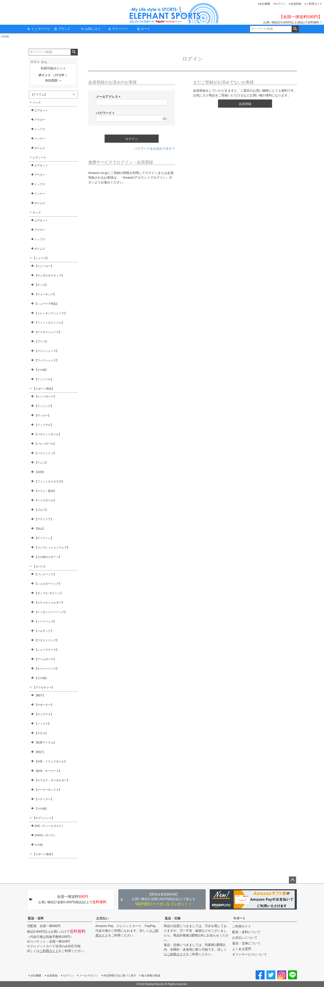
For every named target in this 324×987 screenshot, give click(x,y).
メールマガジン (88, 975)
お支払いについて (244, 937)
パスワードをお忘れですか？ (154, 148)
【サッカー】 (42, 415)
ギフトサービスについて (249, 954)
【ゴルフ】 (41, 509)
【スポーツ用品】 (43, 388)
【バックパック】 (45, 574)
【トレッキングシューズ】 (50, 313)
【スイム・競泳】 (45, 490)
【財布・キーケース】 (47, 770)
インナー (39, 138)
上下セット (41, 110)
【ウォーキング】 (45, 294)
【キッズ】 (41, 284)
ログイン (280, 3)
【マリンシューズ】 (46, 351)
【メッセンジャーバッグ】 (50, 612)
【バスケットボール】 (47, 434)
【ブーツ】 (41, 341)
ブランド (62, 29)
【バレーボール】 (45, 443)
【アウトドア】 (43, 519)
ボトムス (39, 148)
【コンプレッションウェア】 (52, 547)
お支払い (102, 918)
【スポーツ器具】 (43, 854)
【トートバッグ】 (45, 621)
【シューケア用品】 (46, 303)
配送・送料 (36, 918)
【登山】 (39, 528)
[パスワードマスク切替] (164, 119)
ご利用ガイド (314, 3)
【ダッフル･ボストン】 (48, 593)
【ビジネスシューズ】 (47, 332)
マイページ (118, 29)
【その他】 (41, 369)
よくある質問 (241, 949)
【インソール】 (43, 379)
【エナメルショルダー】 (49, 602)
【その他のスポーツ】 (47, 557)
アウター (39, 119)
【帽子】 (39, 695)
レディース (39, 157)
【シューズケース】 (46, 649)
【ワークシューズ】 (46, 360)
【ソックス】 (42, 723)
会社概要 (264, 3)
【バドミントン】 (45, 453)
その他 (38, 844)
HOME (5, 36)
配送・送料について (246, 932)
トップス (39, 129)
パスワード (106, 113)
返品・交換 (172, 918)
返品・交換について (246, 943)
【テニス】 (41, 462)
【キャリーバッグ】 (46, 668)
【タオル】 (41, 733)
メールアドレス (109, 96)
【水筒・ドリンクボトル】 (50, 761)
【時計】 (39, 752)
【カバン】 (39, 566)
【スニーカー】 (43, 266)
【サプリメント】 (43, 818)
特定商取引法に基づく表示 (120, 975)
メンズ (37, 102)
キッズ (37, 212)
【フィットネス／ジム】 (49, 322)
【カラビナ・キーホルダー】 (52, 780)
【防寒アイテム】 (45, 742)
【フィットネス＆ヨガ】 (49, 481)
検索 (295, 29)
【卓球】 (39, 472)
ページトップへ (292, 880)
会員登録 (295, 3)
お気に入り (91, 29)
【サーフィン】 (43, 538)
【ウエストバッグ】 (46, 640)
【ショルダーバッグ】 (47, 583)
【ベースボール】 (45, 500)
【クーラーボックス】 (47, 789)
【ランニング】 (43, 406)
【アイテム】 (39, 94)
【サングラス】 (43, 714)
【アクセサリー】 (43, 687)
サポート (239, 918)
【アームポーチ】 (45, 659)
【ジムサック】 (43, 630)
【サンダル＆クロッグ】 (49, 275)
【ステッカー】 (43, 799)
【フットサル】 (43, 424)
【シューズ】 (41, 258)
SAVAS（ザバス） (45, 835)
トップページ (38, 29)
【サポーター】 (43, 704)
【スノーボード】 (45, 396)
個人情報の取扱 (150, 975)
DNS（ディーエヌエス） (49, 825)
